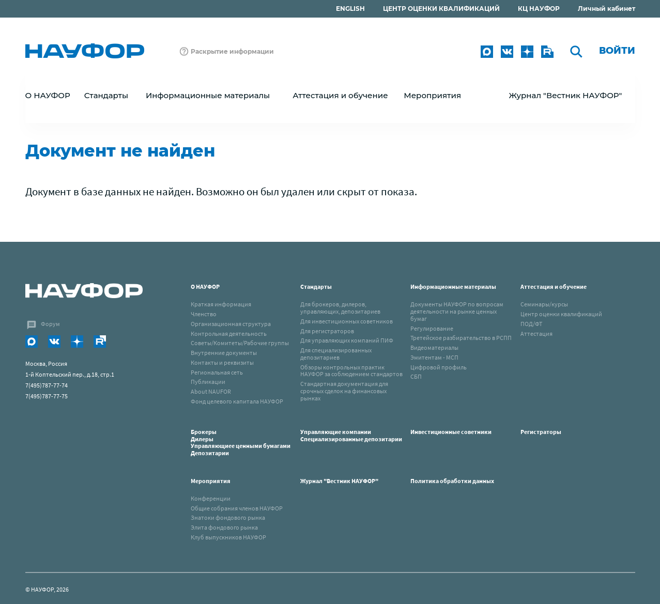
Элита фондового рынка (224, 527)
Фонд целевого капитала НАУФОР (237, 401)
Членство (204, 314)
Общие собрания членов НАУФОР (237, 508)
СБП (416, 376)
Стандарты (316, 286)
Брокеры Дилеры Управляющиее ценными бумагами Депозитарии (241, 442)
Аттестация (536, 333)
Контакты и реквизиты (222, 362)
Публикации (208, 381)
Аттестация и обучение (553, 286)
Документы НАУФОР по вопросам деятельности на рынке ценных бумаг (456, 311)
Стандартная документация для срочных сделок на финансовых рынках (344, 391)
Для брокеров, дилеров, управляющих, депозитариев (340, 307)
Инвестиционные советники (451, 432)
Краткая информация (221, 304)
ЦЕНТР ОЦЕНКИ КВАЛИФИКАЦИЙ (441, 8)
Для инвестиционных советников (346, 321)
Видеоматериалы (434, 347)
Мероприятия (211, 481)
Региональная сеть (217, 372)
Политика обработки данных (452, 481)
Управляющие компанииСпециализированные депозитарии (351, 435)
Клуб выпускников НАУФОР (228, 537)
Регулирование (431, 328)
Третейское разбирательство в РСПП (461, 338)
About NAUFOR (211, 391)
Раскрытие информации (232, 51)
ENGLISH (350, 8)
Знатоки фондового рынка (228, 517)
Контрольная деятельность (229, 333)
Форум (50, 324)
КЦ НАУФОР (539, 8)
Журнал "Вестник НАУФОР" (565, 95)
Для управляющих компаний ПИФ (346, 340)
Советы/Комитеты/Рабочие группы (240, 343)
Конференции (211, 498)
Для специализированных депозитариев (336, 353)
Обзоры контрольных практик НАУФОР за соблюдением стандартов (351, 370)
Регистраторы (540, 432)
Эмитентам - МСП (434, 357)
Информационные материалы (453, 286)
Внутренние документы (224, 353)
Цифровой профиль (438, 367)
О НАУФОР (205, 286)
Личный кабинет (606, 8)
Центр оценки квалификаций (561, 314)
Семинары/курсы (544, 304)
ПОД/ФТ (531, 324)
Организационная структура (231, 324)
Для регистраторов (327, 331)
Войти (617, 50)
